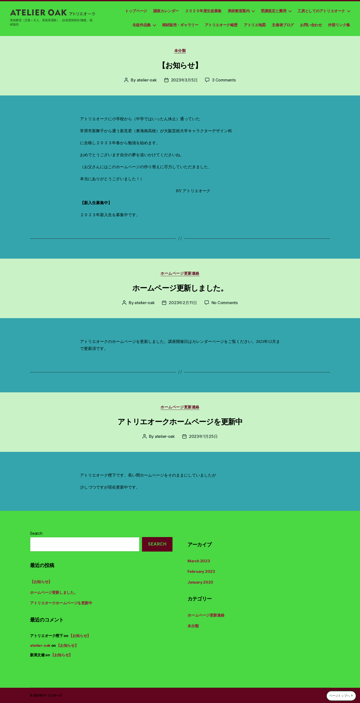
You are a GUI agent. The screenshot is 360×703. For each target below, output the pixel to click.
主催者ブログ (283, 24)
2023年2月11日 (183, 302)
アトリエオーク (52, 695)
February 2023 (201, 571)
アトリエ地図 (255, 24)
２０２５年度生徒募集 (203, 10)
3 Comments (224, 79)
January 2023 (200, 582)
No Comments (225, 302)
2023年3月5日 (184, 79)
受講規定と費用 (273, 10)
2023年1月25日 (203, 436)
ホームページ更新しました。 (180, 287)
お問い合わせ (311, 24)
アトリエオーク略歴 (221, 24)
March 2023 (199, 561)
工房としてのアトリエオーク (321, 10)
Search (36, 533)
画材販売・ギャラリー (180, 24)
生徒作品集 (141, 24)
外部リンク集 (339, 24)
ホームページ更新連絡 (180, 273)
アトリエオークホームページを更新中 (180, 421)
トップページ (136, 10)
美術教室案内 (239, 10)
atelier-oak (147, 79)
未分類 (180, 50)
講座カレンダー (166, 10)
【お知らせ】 (180, 65)
